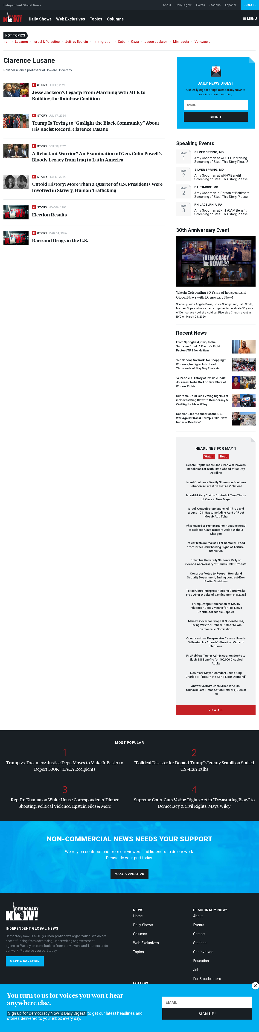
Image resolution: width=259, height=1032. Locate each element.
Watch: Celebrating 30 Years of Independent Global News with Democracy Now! (211, 294)
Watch (208, 456)
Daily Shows (40, 19)
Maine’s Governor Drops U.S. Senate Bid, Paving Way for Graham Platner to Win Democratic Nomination (216, 625)
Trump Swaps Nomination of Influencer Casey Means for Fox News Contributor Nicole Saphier (216, 608)
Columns (115, 19)
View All (216, 710)
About (167, 5)
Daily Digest (184, 5)
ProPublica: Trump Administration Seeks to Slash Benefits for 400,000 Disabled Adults (215, 659)
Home (138, 916)
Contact (199, 934)
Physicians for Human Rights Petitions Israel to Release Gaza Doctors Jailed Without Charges (216, 529)
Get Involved (203, 952)
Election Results (49, 214)
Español (230, 5)
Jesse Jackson (156, 41)
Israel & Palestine (46, 41)
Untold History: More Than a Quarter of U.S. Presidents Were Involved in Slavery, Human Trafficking (97, 187)
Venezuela (202, 41)
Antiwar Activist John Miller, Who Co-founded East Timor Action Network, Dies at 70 (216, 690)
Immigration (102, 41)
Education (201, 961)
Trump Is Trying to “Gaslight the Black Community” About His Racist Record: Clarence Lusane (95, 126)
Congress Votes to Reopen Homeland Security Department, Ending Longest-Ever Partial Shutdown (216, 577)
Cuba (121, 41)
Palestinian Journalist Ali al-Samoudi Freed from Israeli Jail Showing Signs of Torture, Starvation (216, 547)
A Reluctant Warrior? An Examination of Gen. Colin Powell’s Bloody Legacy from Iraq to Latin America (97, 156)
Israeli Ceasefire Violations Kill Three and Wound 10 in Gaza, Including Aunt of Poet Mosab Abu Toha (216, 512)
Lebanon (21, 41)
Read (223, 456)
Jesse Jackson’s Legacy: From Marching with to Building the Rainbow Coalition (89, 95)
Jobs (197, 970)
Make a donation (129, 873)
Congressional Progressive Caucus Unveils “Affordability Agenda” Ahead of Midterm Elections (216, 642)
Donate (250, 5)
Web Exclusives (70, 19)
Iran (6, 41)
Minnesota (181, 41)
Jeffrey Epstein (76, 41)
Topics (96, 19)
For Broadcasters (207, 979)
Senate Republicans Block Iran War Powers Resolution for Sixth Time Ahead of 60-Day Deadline (216, 469)
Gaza (135, 41)
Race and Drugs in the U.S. (60, 240)
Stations (215, 5)
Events (200, 5)
